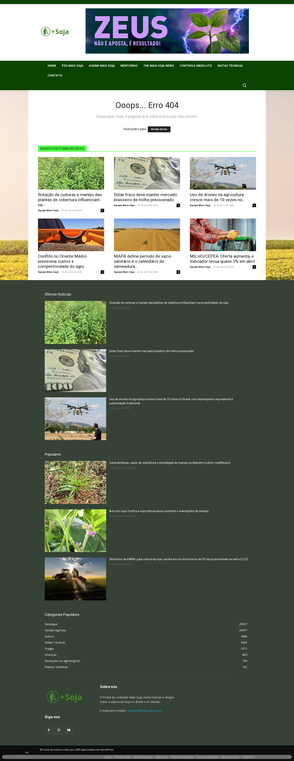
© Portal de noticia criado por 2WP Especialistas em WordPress (76, 749)
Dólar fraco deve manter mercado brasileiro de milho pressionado (145, 197)
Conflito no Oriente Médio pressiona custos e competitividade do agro (62, 261)
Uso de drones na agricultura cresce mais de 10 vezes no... (217, 197)
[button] (244, 85)
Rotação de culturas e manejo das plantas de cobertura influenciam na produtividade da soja (168, 302)
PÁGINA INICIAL (159, 129)
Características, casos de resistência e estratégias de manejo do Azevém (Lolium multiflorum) (170, 462)
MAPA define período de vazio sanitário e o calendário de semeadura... (142, 261)
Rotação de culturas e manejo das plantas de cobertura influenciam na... (70, 199)
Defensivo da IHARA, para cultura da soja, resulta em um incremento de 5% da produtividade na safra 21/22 (178, 559)
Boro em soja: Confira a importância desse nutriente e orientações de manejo (159, 511)
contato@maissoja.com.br (144, 710)
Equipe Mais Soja (48, 210)
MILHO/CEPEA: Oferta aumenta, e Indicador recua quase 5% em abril (222, 259)
